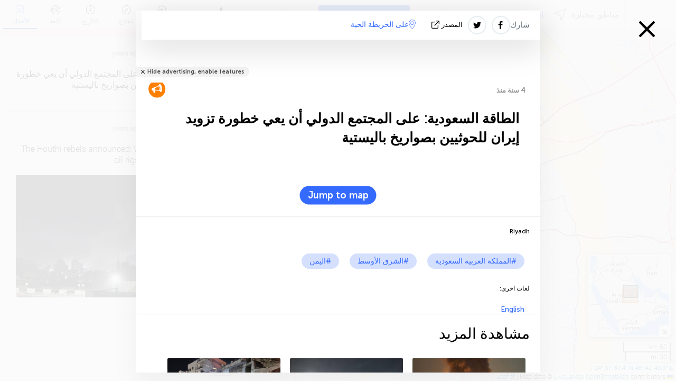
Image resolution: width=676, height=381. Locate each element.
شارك (520, 25)
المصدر (448, 25)
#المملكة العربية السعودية (476, 261)
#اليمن (320, 261)
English (512, 309)
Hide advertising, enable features (195, 71)
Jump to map (338, 195)
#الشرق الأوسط (383, 261)
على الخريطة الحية (383, 24)
